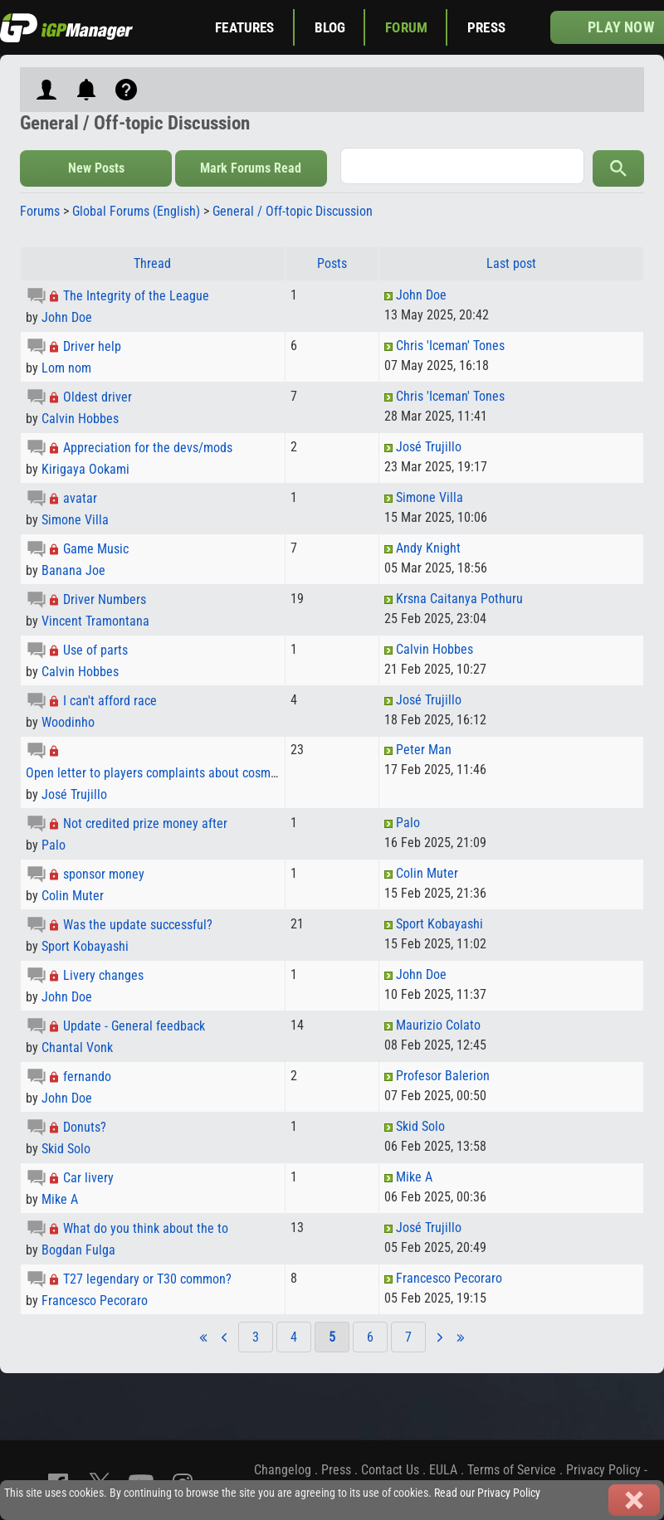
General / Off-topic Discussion (292, 211)
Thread (152, 263)
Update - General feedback (134, 1026)
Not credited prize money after (145, 823)
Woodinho (68, 722)
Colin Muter (73, 896)
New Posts (96, 168)
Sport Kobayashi (85, 946)
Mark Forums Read (250, 168)
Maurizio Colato (438, 1025)
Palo (54, 845)
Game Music (96, 549)
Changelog (282, 1470)
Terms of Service (511, 1470)
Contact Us (390, 1470)
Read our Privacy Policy (487, 1493)
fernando (87, 1076)
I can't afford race (110, 701)
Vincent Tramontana (95, 621)
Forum (406, 27)
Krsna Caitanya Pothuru (459, 599)
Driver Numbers (104, 599)
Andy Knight (428, 548)
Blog (330, 27)
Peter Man (424, 750)
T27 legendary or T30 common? (147, 1279)
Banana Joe (73, 570)
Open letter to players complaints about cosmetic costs (174, 773)
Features (244, 27)
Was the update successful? (137, 925)
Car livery (88, 1178)
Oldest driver (97, 397)
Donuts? (84, 1127)
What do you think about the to (145, 1228)
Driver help (92, 346)
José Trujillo (428, 447)
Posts (332, 263)
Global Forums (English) (136, 211)
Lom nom (66, 368)
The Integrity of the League (136, 296)
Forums (40, 211)
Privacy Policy (603, 1470)
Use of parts (95, 650)
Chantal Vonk (77, 1047)
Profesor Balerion (443, 1076)
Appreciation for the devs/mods (147, 448)
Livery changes (103, 975)
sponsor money (103, 874)
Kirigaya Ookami (85, 469)
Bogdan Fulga (78, 1250)
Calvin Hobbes (80, 418)
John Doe (67, 317)
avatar (80, 498)
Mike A (60, 1199)
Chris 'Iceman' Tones (450, 345)
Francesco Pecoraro (95, 1300)
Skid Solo (66, 1149)
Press (486, 27)
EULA (443, 1470)
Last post (511, 263)
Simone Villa (75, 520)
